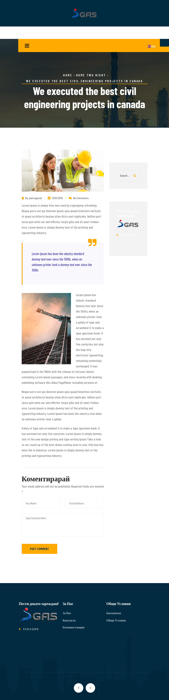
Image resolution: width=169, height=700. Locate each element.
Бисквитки (113, 613)
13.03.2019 (57, 198)
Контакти (69, 620)
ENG (152, 46)
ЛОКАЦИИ (126, 235)
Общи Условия (116, 620)
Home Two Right (91, 75)
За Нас (67, 613)
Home (67, 75)
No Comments (81, 198)
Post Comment (39, 549)
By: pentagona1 (33, 198)
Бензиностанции (74, 627)
